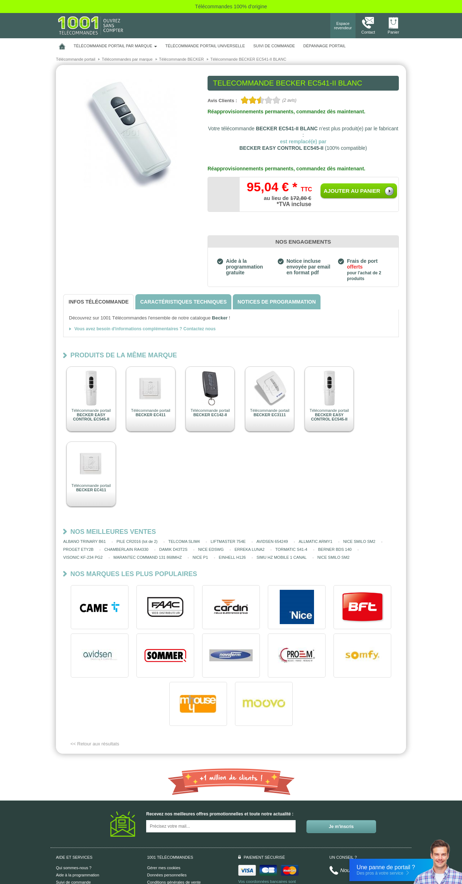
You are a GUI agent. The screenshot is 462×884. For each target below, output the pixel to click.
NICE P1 (200, 557)
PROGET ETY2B (78, 549)
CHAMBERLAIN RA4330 (126, 549)
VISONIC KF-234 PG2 (83, 557)
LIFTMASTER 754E (228, 541)
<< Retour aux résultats (94, 695)
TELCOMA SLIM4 (184, 541)
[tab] (98, 302)
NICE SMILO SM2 (359, 541)
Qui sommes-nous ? (73, 819)
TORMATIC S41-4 (291, 549)
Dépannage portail (324, 46)
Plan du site (157, 848)
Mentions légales (162, 841)
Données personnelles (167, 826)
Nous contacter (358, 822)
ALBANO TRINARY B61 (84, 541)
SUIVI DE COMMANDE (274, 46)
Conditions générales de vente (174, 834)
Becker (219, 318)
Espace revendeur (343, 25)
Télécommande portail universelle (205, 46)
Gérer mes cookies (163, 819)
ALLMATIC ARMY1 (315, 541)
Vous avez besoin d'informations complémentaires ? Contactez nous (144, 328)
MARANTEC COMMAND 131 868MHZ (147, 557)
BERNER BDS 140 (335, 549)
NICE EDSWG (211, 549)
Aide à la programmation (77, 826)
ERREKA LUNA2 (250, 549)
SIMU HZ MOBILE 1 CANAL (282, 557)
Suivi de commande (73, 834)
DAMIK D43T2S (173, 549)
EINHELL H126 (232, 557)
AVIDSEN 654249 (272, 541)
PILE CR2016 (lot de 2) (137, 541)
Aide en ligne (67, 841)
